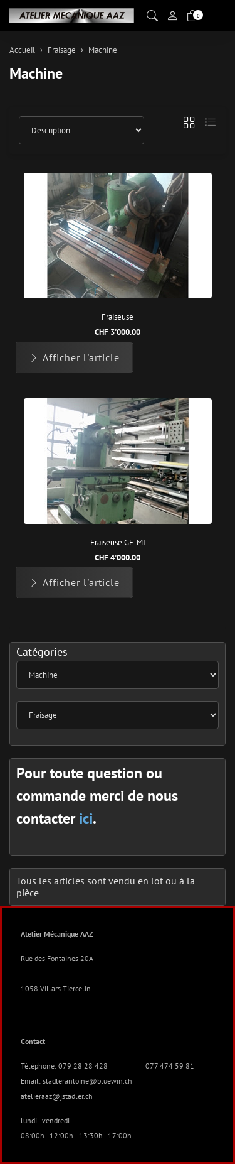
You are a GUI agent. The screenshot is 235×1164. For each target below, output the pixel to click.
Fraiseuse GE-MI (117, 542)
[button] (152, 16)
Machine (36, 73)
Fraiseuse (117, 317)
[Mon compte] (172, 16)
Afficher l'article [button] (74, 357)
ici (86, 818)
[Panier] (192, 16)
